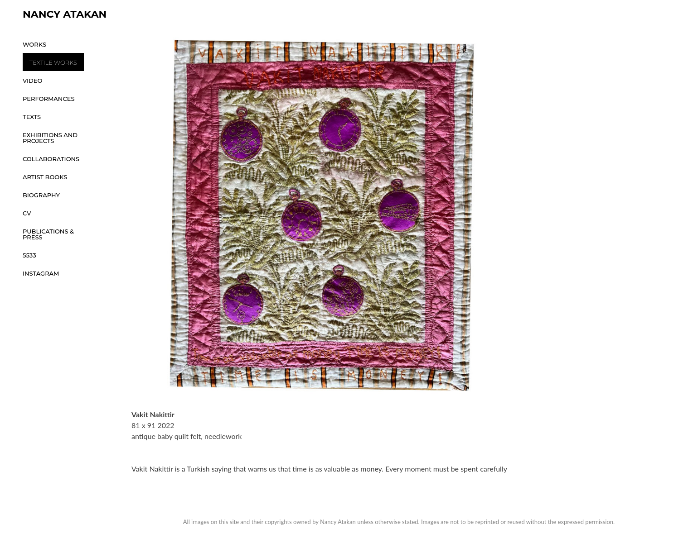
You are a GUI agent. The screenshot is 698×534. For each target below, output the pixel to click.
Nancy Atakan (65, 14)
